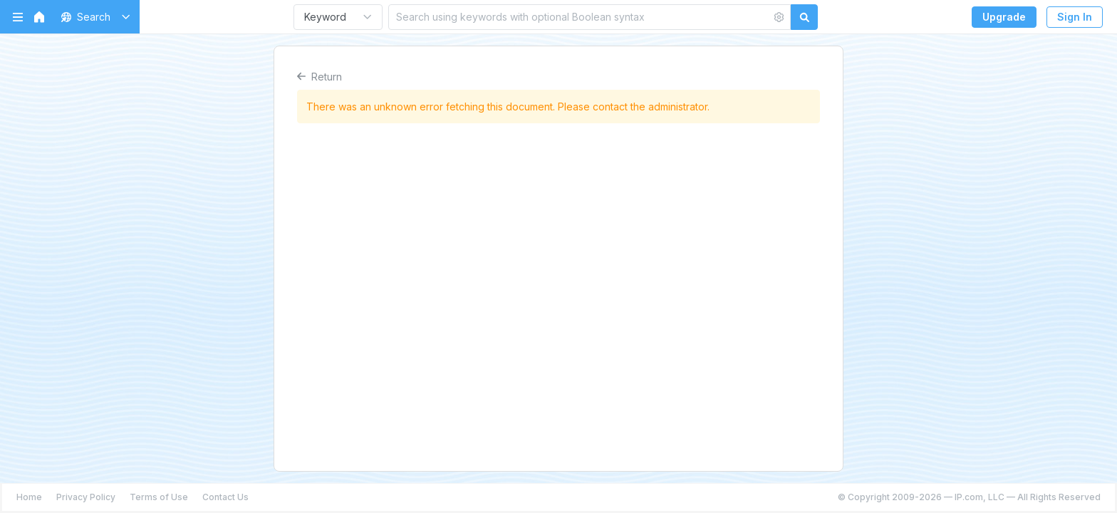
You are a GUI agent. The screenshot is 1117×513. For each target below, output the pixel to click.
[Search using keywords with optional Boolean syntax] (580, 16)
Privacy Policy (85, 497)
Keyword (325, 17)
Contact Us (225, 497)
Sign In (1074, 17)
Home (29, 497)
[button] (93, 17)
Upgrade (1004, 17)
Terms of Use (159, 497)
